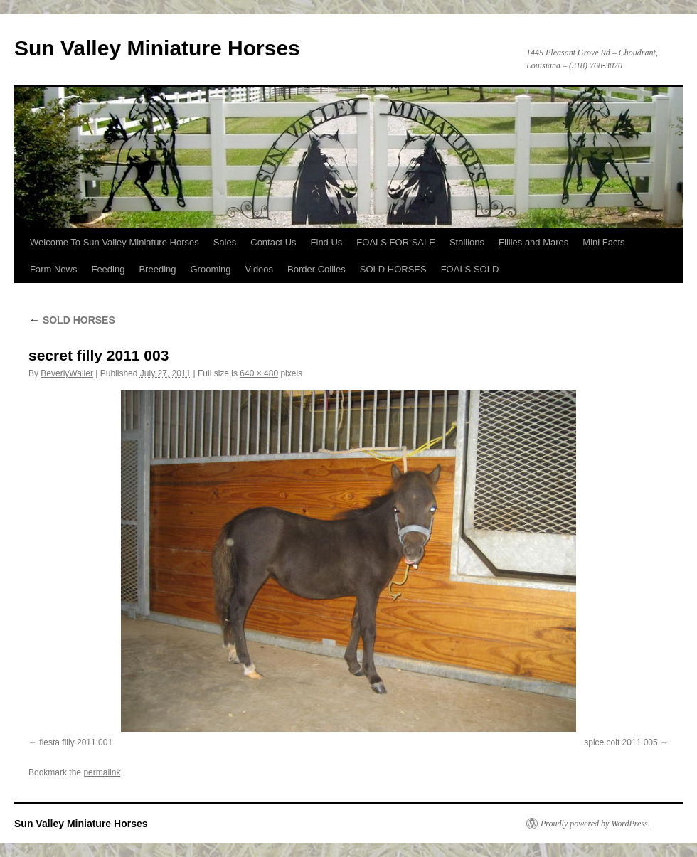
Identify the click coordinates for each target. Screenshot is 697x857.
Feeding (107, 269)
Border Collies (316, 269)
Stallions (466, 242)
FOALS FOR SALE (395, 242)
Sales (225, 242)
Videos (259, 269)
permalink (101, 772)
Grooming (210, 269)
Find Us (327, 242)
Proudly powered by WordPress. (595, 824)
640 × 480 (259, 373)
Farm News (53, 269)
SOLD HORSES (393, 269)
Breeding (157, 269)
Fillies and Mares (533, 242)
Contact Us (273, 242)
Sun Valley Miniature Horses (157, 48)
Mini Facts (603, 242)
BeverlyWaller (67, 373)
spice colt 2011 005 (620, 742)
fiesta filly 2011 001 (75, 742)
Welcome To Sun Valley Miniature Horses (114, 242)
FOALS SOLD (470, 269)
